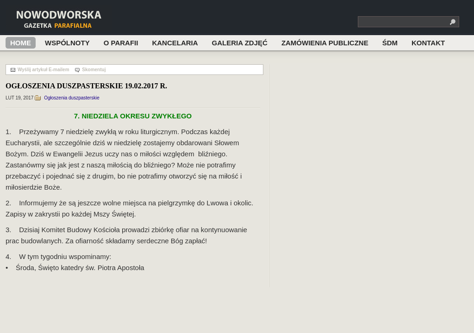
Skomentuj (94, 69)
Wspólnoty (67, 43)
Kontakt (428, 43)
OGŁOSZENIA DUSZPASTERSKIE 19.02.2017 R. (86, 86)
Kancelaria (175, 43)
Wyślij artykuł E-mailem (43, 69)
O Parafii (121, 43)
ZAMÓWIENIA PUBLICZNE (324, 43)
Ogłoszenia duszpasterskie (72, 97)
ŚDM (390, 43)
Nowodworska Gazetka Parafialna (76, 20)
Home (20, 43)
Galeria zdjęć (240, 43)
